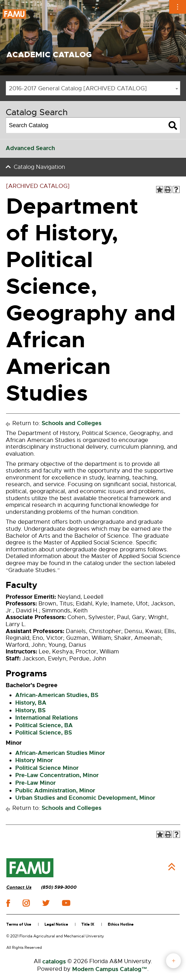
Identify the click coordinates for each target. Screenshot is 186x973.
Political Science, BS (43, 732)
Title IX (87, 924)
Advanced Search (30, 148)
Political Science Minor (47, 768)
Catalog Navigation (39, 166)
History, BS (30, 710)
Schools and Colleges (71, 423)
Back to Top (171, 867)
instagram (26, 903)
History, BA (30, 703)
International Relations (46, 717)
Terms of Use (18, 924)
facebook (8, 903)
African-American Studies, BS (56, 695)
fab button (173, 960)
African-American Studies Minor (60, 753)
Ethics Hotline (121, 924)
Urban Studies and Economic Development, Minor (85, 798)
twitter (45, 903)
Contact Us (18, 887)
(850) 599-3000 (59, 887)
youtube (66, 903)
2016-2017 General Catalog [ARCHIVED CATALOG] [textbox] (78, 88)
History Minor (34, 760)
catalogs (54, 961)
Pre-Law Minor (35, 783)
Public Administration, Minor (55, 790)
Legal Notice (56, 924)
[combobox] (93, 88)
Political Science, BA (44, 725)
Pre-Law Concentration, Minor (57, 775)
